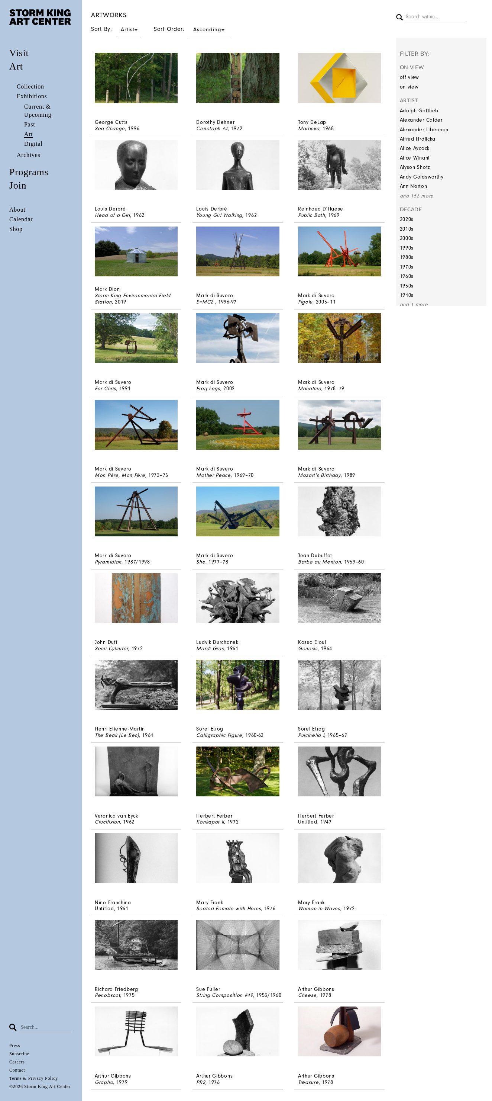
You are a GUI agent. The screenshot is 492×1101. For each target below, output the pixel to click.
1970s (407, 267)
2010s (407, 229)
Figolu (305, 302)
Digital (33, 144)
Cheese (307, 995)
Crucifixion (107, 822)
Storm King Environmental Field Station (133, 298)
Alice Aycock (415, 148)
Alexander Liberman (424, 129)
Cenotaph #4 (212, 128)
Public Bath (311, 215)
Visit (19, 53)
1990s (407, 248)
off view (410, 77)
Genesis (308, 648)
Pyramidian (108, 562)
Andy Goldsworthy (422, 177)
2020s (407, 219)
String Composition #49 (224, 995)
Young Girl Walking (219, 215)
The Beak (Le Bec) (117, 735)
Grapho (104, 1082)
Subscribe (19, 1053)
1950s (407, 286)
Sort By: (116, 29)
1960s (407, 276)
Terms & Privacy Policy (33, 1078)
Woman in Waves (319, 908)
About (17, 209)
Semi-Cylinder (111, 648)
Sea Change (110, 128)
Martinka (309, 128)
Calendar (21, 219)
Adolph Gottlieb (419, 110)
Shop (16, 229)
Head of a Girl (112, 215)
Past (29, 124)
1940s (407, 295)
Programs (28, 172)
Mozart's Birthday (319, 475)
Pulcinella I (311, 735)
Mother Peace (213, 475)
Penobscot (107, 995)
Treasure (308, 1082)
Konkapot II (210, 822)
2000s (407, 238)
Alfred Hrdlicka (418, 139)
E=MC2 (205, 302)
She (200, 562)
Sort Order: (191, 29)
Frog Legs (208, 388)
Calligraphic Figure (219, 735)
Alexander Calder (421, 120)
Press (14, 1045)
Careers (17, 1062)
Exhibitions (32, 96)
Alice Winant (415, 158)
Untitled (307, 822)
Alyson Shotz (415, 167)
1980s (407, 257)
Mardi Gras (210, 648)
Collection (30, 86)
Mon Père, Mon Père (120, 475)
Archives (28, 155)
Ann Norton (413, 186)
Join (17, 185)
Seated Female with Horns (228, 908)
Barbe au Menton (319, 562)
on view (409, 87)
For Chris (105, 388)
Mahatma (309, 388)
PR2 (200, 1082)
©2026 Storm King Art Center (40, 1086)
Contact (17, 1070)
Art (16, 66)
